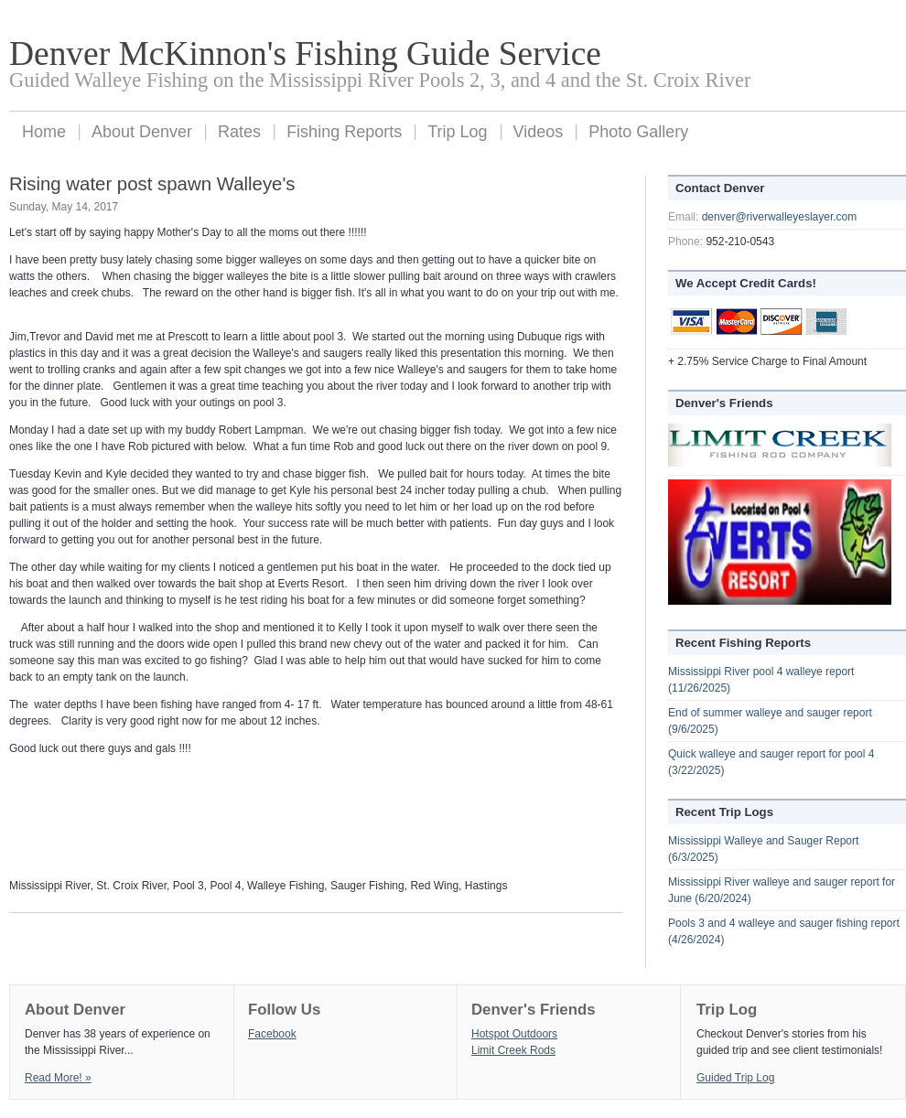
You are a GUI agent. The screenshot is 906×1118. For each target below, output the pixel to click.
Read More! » (58, 1077)
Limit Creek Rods (513, 1050)
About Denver (142, 132)
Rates (239, 132)
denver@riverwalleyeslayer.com (779, 216)
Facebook (272, 1033)
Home (44, 132)
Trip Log (457, 132)
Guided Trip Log (735, 1077)
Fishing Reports (344, 132)
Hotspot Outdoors (514, 1033)
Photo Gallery (638, 132)
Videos (538, 132)
